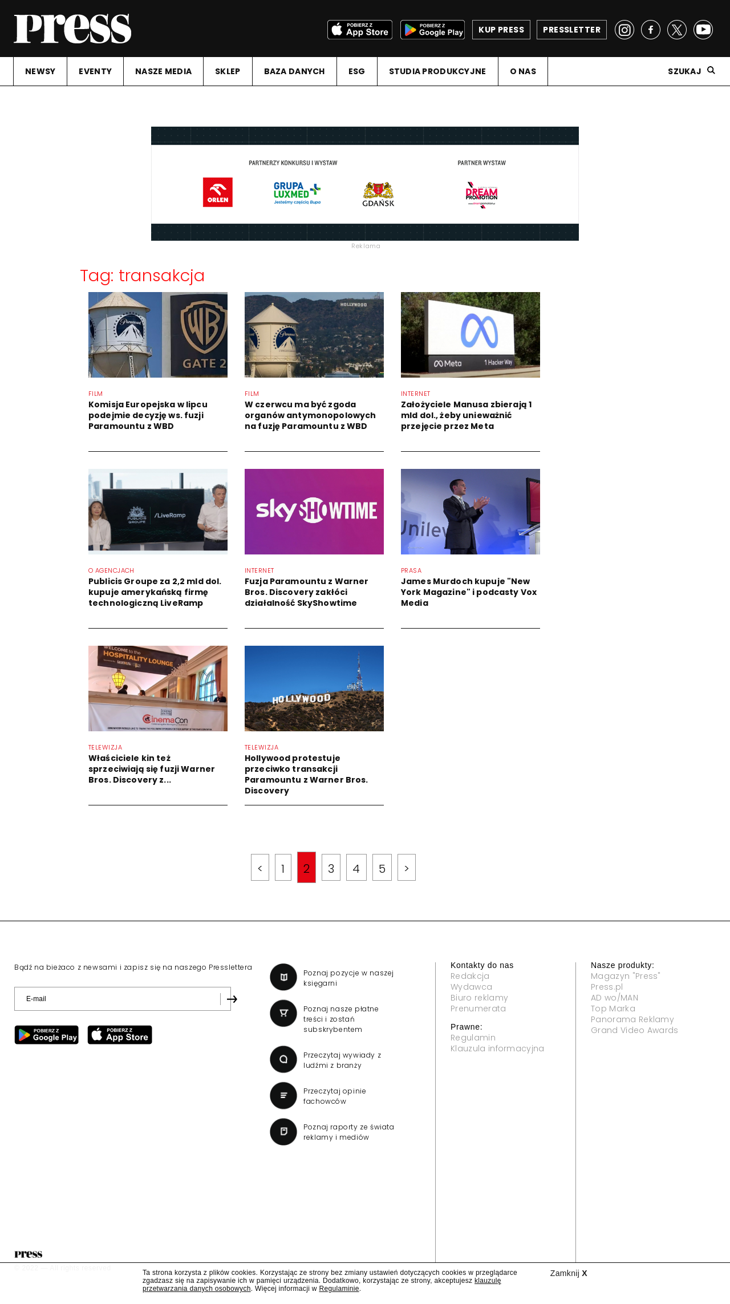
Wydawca (471, 987)
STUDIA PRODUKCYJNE (437, 71)
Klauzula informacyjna (498, 1048)
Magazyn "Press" (626, 976)
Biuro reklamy (479, 997)
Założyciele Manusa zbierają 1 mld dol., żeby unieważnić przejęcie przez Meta (466, 415)
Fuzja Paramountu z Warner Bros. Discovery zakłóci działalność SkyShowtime (307, 592)
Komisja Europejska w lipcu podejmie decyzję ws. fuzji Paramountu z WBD (148, 415)
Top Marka (613, 1008)
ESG (357, 71)
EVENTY (95, 71)
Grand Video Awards (635, 1030)
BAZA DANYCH (294, 71)
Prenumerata (478, 1008)
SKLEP (227, 71)
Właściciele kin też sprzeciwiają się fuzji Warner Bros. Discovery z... (151, 768)
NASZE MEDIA (163, 71)
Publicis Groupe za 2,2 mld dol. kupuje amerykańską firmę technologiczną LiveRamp (154, 592)
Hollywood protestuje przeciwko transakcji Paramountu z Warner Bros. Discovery (306, 774)
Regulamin (473, 1037)
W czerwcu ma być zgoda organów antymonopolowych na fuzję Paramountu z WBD (310, 415)
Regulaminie (339, 1289)
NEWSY (40, 71)
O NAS (523, 71)
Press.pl (607, 987)
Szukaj (684, 71)
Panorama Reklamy (632, 1019)
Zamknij (568, 1273)
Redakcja (470, 976)
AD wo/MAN (614, 997)
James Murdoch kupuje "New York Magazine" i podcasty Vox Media (469, 592)
